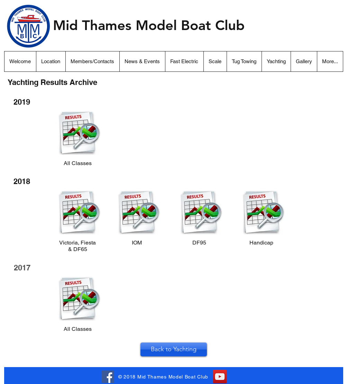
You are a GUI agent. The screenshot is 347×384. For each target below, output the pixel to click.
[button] (330, 61)
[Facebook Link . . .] (108, 377)
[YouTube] (220, 376)
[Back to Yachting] (173, 349)
